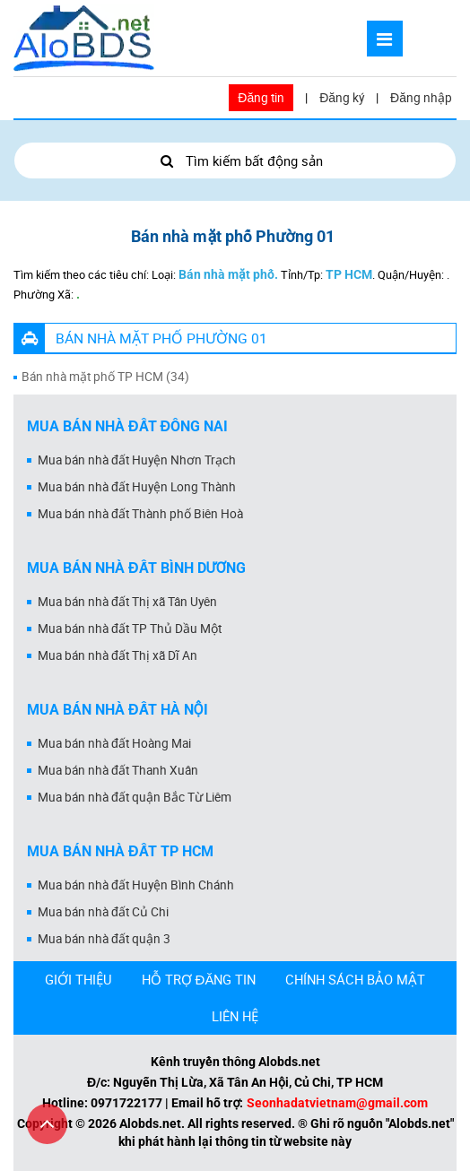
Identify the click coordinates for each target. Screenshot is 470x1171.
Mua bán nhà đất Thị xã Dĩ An (117, 655)
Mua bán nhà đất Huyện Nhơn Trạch (137, 460)
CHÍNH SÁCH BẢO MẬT (355, 979)
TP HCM (349, 274)
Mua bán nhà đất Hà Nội (117, 709)
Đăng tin (261, 98)
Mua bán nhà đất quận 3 (104, 939)
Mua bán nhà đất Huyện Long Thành (137, 487)
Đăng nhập (421, 98)
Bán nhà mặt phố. (228, 274)
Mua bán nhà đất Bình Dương (136, 568)
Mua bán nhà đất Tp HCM (120, 851)
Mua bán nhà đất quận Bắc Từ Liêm (134, 797)
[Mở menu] (385, 38)
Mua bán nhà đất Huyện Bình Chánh (136, 885)
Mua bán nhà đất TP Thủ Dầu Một (130, 628)
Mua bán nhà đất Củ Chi (103, 912)
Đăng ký (341, 98)
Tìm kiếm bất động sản (234, 160)
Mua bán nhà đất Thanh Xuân (118, 770)
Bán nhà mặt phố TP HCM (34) (105, 377)
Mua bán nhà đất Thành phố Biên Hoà (140, 514)
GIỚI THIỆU (78, 979)
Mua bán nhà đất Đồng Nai (127, 426)
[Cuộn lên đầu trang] (47, 1124)
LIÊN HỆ (235, 1016)
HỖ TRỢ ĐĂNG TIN (199, 979)
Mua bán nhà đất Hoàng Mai (114, 743)
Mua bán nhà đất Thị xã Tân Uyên (127, 602)
